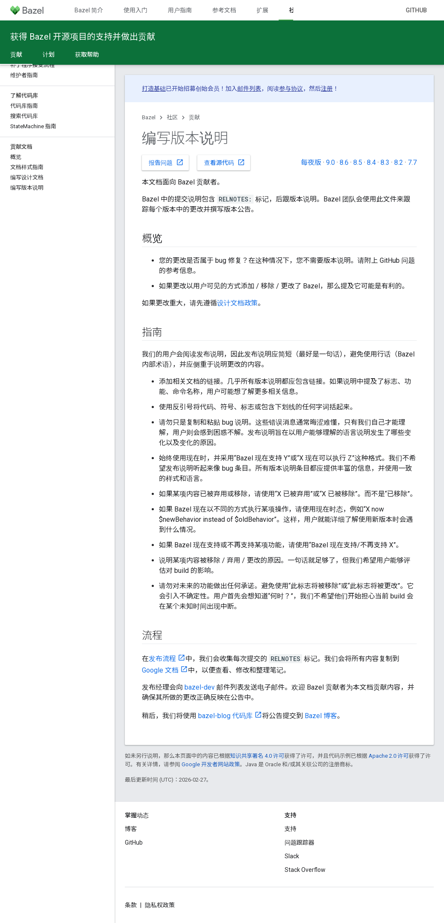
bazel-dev (200, 687)
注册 (327, 88)
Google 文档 (160, 670)
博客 (131, 828)
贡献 (194, 117)
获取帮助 (87, 54)
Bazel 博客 (321, 716)
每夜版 (311, 162)
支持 (291, 828)
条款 (131, 905)
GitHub (416, 10)
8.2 (398, 162)
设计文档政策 (237, 303)
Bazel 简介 (89, 10)
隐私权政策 (160, 905)
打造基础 (154, 88)
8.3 (385, 162)
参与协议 (291, 88)
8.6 (344, 162)
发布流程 (162, 659)
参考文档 (224, 10)
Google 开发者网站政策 (211, 764)
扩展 (262, 10)
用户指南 (180, 10)
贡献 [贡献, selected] (16, 54)
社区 (172, 117)
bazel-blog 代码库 (225, 716)
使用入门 (135, 10)
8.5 (357, 162)
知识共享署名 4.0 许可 (257, 756)
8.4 (371, 162)
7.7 (412, 162)
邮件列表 (249, 88)
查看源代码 (224, 162)
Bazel (149, 117)
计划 (49, 54)
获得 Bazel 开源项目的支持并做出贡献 (82, 37)
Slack (292, 856)
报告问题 (166, 162)
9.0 (330, 162)
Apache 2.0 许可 (389, 756)
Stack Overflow (305, 869)
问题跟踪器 (299, 842)
